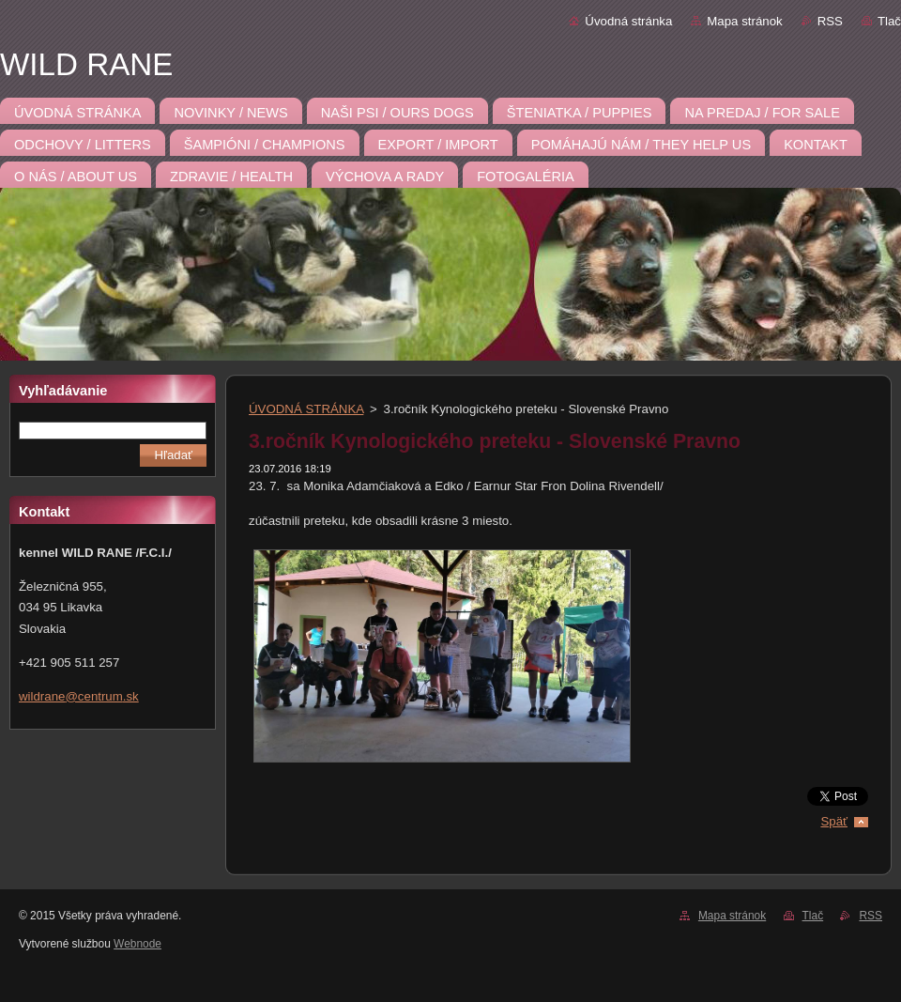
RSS (830, 21)
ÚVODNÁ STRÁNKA (306, 409)
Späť (834, 821)
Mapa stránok (744, 21)
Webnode (137, 943)
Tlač (889, 21)
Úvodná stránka (628, 21)
